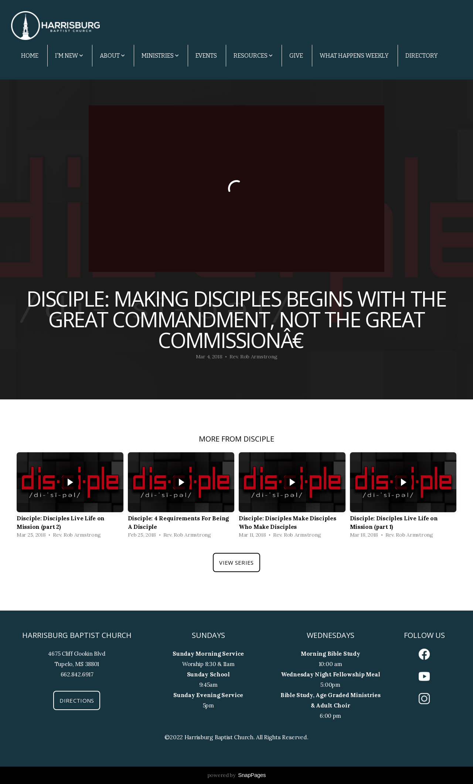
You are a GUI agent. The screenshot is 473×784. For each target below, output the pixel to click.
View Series (236, 562)
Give (296, 55)
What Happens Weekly (354, 55)
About (112, 55)
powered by (236, 775)
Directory (421, 55)
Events (206, 55)
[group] (70, 496)
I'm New (69, 55)
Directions (76, 700)
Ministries (160, 55)
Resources (253, 55)
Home (29, 55)
